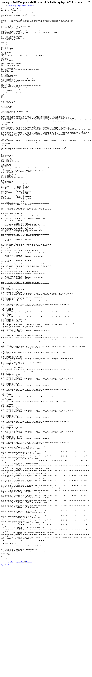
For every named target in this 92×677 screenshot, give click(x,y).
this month (31, 5)
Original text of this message (8, 674)
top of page (11, 671)
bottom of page (12, 5)
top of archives (22, 5)
